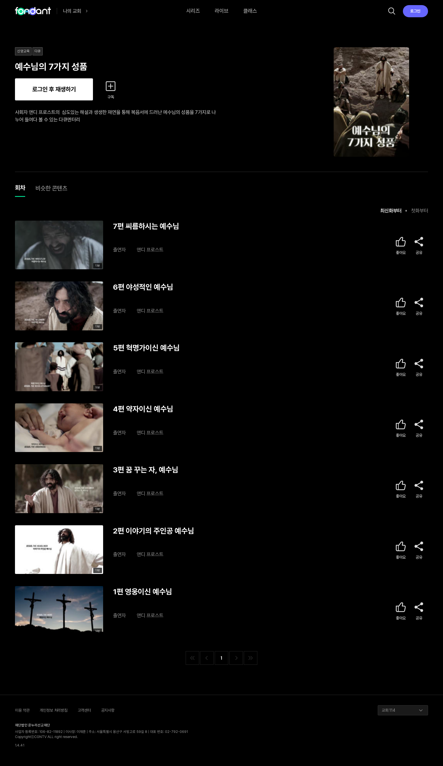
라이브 (221, 11)
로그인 (415, 10)
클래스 (250, 11)
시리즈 (193, 11)
